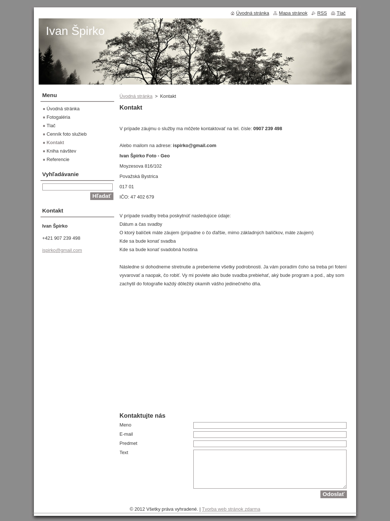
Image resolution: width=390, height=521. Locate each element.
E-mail (126, 434)
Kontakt (55, 142)
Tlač (51, 125)
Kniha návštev (61, 151)
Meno (125, 425)
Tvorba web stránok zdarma (231, 509)
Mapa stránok (293, 13)
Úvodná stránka (136, 96)
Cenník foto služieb (67, 134)
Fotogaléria (58, 117)
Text (124, 452)
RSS (322, 13)
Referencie (58, 159)
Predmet (128, 443)
